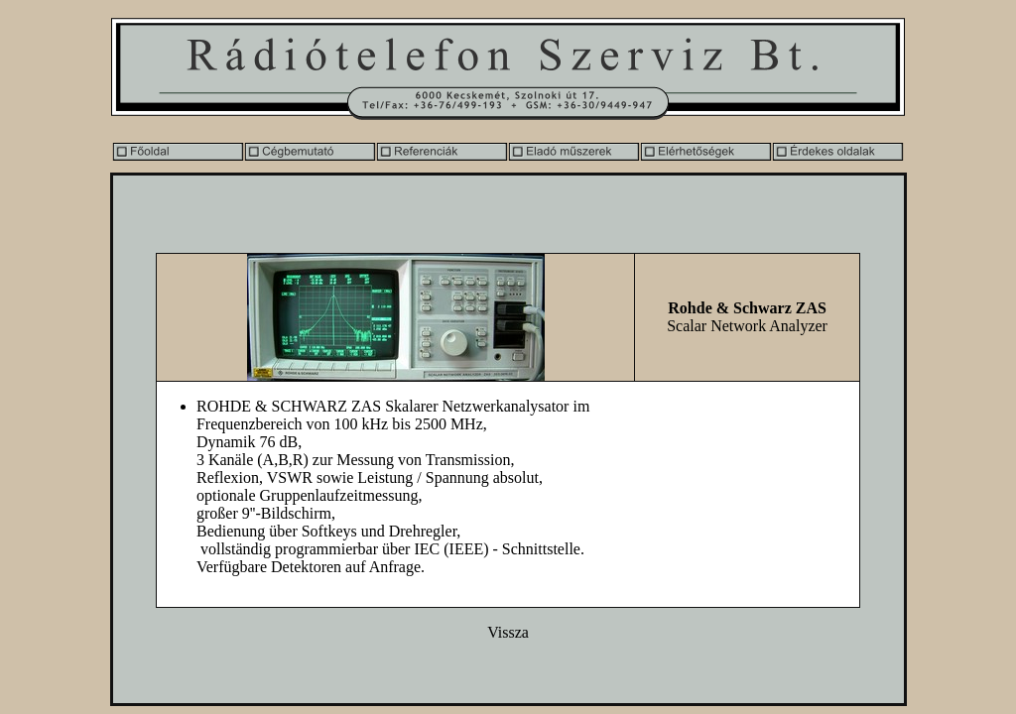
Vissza (508, 632)
